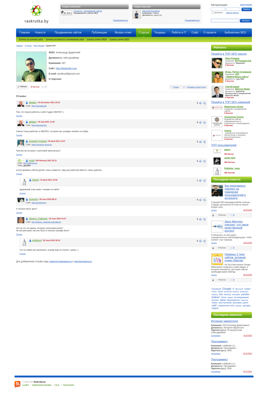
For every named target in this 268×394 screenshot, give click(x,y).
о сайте (25, 385)
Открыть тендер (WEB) (97, 39)
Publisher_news (232, 168)
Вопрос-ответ (123, 32)
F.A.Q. (57, 385)
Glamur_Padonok (38, 218)
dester (35, 179)
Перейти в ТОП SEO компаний (230, 102)
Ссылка (19, 116)
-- (42, 87)
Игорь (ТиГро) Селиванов (238, 72)
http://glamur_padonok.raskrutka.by (46, 222)
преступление (225, 302)
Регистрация (68, 385)
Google (226, 288)
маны (223, 300)
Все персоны (39, 46)
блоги (223, 297)
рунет (246, 302)
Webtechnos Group (233, 107)
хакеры (239, 306)
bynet (220, 291)
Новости (40, 32)
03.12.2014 (247, 353)
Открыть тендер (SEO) (119, 39)
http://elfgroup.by (30, 163)
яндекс (215, 308)
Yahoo (214, 292)
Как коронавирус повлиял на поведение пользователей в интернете (235, 192)
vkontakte (236, 294)
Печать (176, 87)
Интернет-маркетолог (224, 321)
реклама (237, 302)
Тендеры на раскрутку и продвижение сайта (65, 39)
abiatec (33, 102)
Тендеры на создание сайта (31, 39)
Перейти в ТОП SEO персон (229, 53)
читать (214, 210)
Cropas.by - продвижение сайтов (88, 11)
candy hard (229, 158)
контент (215, 300)
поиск (214, 302)
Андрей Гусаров (38, 141)
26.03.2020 (247, 210)
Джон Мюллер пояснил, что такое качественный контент (237, 226)
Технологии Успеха (234, 117)
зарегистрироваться (60, 261)
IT (233, 289)
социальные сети (226, 305)
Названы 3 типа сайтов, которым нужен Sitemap (235, 257)
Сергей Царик (232, 86)
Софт (194, 32)
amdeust (37, 240)
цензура (247, 305)
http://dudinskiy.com (66, 68)
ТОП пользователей (223, 145)
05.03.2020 (247, 275)
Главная (24, 32)
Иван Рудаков (232, 58)
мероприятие (233, 300)
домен (230, 297)
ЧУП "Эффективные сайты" (237, 75)
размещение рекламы (41, 385)
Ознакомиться (120, 20)
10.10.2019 (247, 335)
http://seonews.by (39, 203)
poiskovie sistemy (231, 292)
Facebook (216, 289)
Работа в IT (179, 32)
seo (221, 294)
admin (227, 150)
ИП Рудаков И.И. (243, 61)
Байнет (216, 297)
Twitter (247, 289)
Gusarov (33, 199)
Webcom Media (242, 89)
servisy (227, 294)
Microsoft (239, 289)
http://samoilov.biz (39, 106)
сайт (214, 305)
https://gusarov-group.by (42, 145)
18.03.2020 (247, 243)
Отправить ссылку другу (196, 87)
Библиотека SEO (235, 32)
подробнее (215, 336)
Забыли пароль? (232, 13)
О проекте (209, 32)
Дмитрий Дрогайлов (151, 11)
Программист (219, 341)
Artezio (227, 131)
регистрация (246, 4)
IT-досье (28, 46)
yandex (245, 294)
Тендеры (159, 32)
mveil (32, 160)
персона (244, 300)
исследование (241, 297)
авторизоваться (83, 261)
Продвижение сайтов (68, 32)
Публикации (99, 32)
